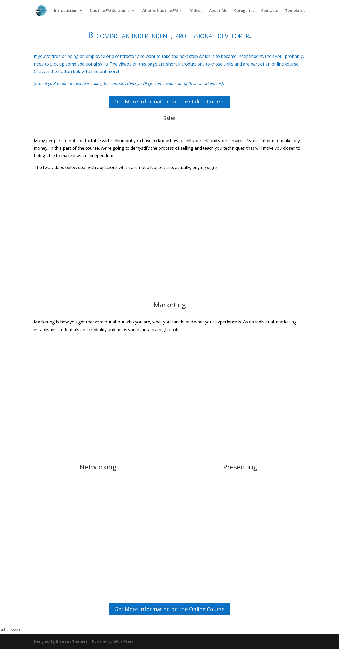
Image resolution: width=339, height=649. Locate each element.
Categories (244, 11)
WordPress (123, 641)
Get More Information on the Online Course (169, 101)
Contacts (269, 11)
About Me (218, 11)
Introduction (66, 11)
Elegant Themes (72, 641)
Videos (196, 11)
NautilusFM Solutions (110, 11)
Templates (295, 11)
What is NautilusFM (160, 11)
